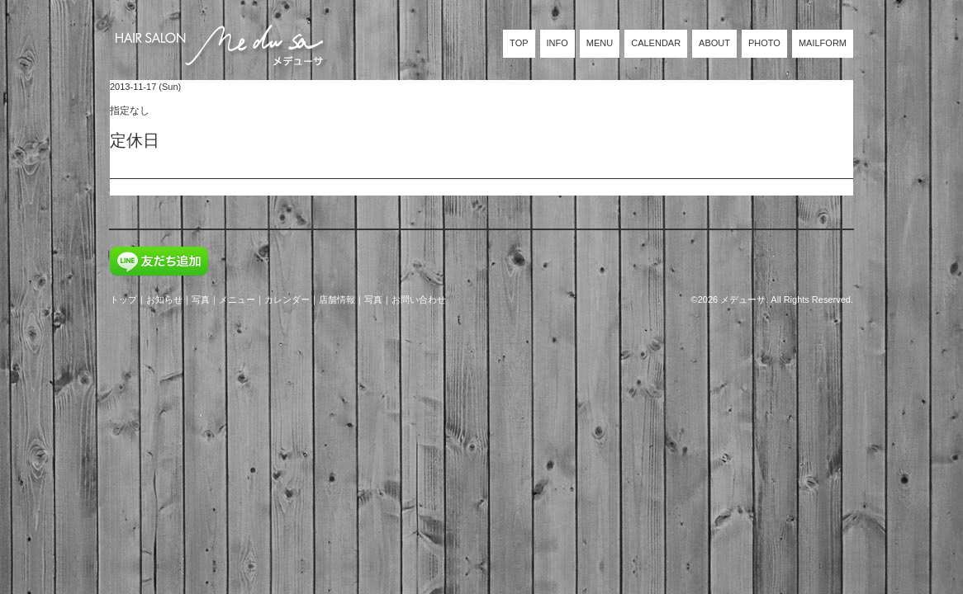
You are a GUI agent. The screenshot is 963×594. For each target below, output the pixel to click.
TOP (519, 43)
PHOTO (764, 43)
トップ (123, 299)
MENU (599, 43)
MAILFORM (823, 43)
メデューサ (743, 299)
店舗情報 (337, 299)
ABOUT (714, 43)
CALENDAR (656, 43)
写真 (201, 299)
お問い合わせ (418, 299)
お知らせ (164, 299)
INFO (557, 43)
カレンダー (287, 299)
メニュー (237, 299)
